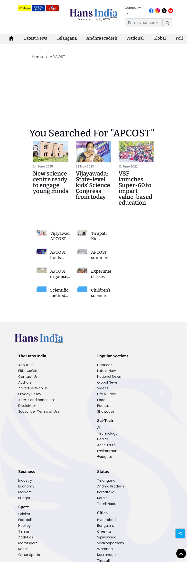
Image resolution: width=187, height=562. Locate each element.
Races (23, 549)
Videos (102, 388)
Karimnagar (107, 554)
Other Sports (29, 554)
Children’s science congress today (101, 298)
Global (159, 38)
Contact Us (27, 376)
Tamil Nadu (106, 503)
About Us (25, 365)
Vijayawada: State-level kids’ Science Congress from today (93, 185)
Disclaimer (27, 405)
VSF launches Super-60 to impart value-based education (135, 188)
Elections (104, 365)
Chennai (104, 531)
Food (101, 400)
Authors (24, 382)
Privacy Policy (29, 394)
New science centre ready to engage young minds (50, 182)
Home (37, 56)
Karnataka (105, 492)
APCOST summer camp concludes (101, 260)
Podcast (104, 405)
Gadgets (104, 456)
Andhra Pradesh (101, 38)
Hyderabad (106, 519)
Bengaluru (105, 525)
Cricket (24, 514)
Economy (26, 486)
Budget (24, 498)
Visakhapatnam (110, 543)
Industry (25, 480)
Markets (25, 492)
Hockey (24, 525)
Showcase (105, 411)
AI (98, 427)
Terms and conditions (37, 400)
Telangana (67, 38)
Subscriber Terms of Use (39, 411)
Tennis (23, 531)
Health (102, 439)
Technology (107, 433)
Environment (108, 451)
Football (25, 519)
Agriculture (106, 445)
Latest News (35, 38)
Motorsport (27, 543)
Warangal (105, 549)
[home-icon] (11, 38)
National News (109, 376)
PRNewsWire (28, 370)
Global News (107, 382)
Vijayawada (106, 537)
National (135, 38)
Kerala (102, 498)
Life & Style (106, 394)
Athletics (25, 537)
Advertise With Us (33, 388)
